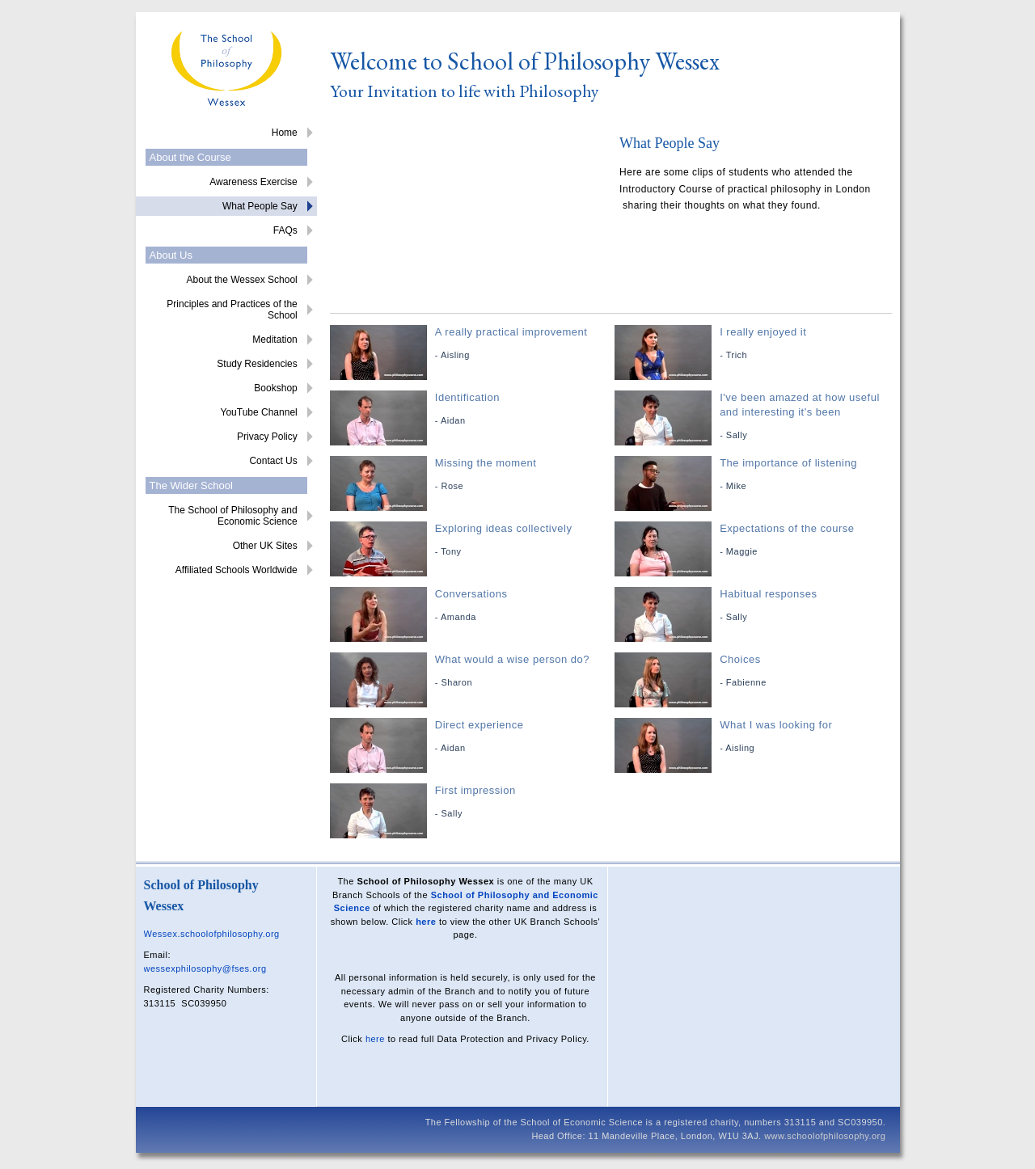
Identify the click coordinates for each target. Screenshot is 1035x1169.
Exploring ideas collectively (470, 540)
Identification (470, 409)
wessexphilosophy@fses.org (205, 968)
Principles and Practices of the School (232, 309)
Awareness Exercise (253, 182)
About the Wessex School (242, 279)
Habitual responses (755, 606)
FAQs (285, 230)
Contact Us (273, 460)
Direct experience (470, 737)
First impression (470, 802)
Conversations (470, 606)
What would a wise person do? (470, 671)
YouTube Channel (259, 412)
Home (285, 132)
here (426, 921)
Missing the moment (470, 475)
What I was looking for (755, 737)
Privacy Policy (267, 436)
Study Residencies (257, 363)
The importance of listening (755, 475)
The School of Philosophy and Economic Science (232, 515)
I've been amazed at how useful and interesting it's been (755, 416)
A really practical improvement (470, 344)
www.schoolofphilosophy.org (824, 1136)
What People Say (260, 206)
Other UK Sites (265, 545)
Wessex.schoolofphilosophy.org (212, 934)
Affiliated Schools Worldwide (236, 570)
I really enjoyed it (755, 344)
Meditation (274, 339)
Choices (755, 671)
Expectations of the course (755, 540)
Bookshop (275, 388)
